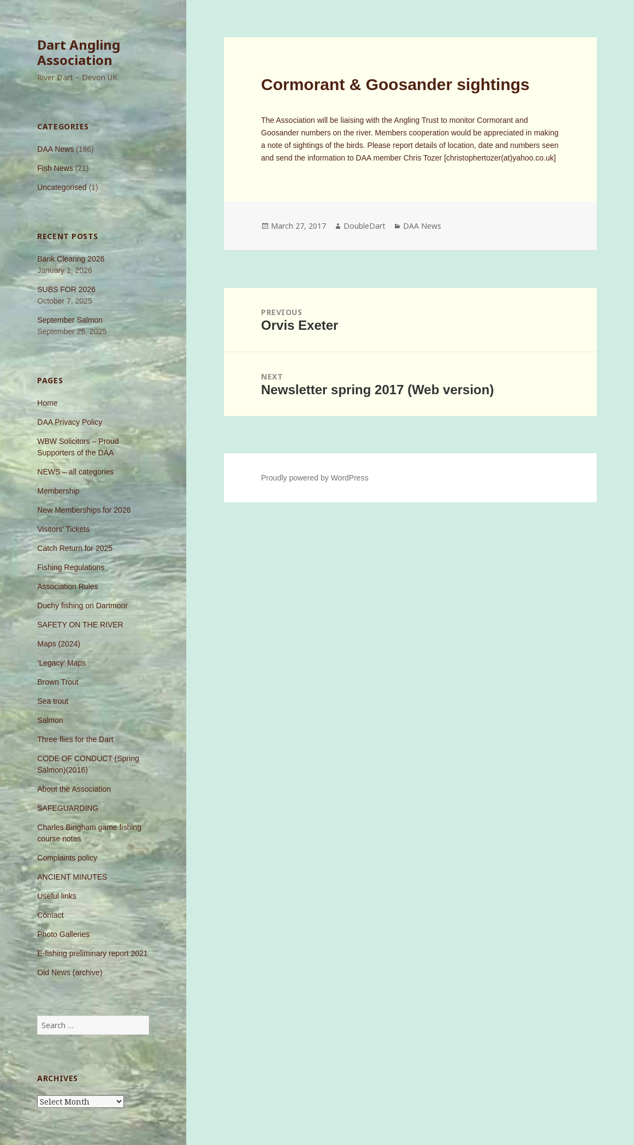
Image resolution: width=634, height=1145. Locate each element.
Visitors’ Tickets (63, 529)
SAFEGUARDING (67, 808)
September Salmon (70, 320)
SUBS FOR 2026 (66, 289)
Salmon (50, 720)
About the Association (74, 789)
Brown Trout (57, 682)
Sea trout (52, 701)
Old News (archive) (69, 972)
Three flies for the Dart (75, 739)
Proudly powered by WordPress (315, 477)
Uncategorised (61, 187)
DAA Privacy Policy (69, 422)
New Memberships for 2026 (84, 510)
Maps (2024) (58, 643)
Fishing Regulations (70, 567)
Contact (50, 915)
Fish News (55, 168)
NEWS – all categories (75, 471)
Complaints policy (67, 857)
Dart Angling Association (78, 52)
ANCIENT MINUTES (72, 877)
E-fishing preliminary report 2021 (92, 953)
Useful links (56, 896)
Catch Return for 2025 (74, 548)
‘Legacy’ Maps (61, 662)
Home (47, 403)
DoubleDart (364, 226)
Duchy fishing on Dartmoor (82, 605)
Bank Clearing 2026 (70, 258)
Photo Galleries (63, 934)
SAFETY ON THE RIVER (80, 624)
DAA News (55, 149)
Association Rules (67, 586)
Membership (58, 491)
